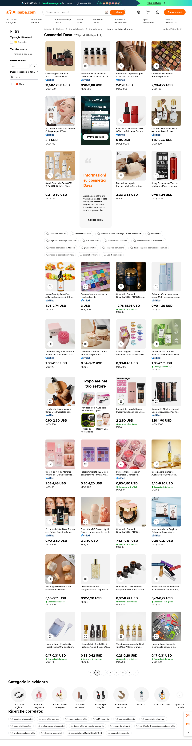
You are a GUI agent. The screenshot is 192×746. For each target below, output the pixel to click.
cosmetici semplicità (113, 248)
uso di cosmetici (113, 255)
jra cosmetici (88, 248)
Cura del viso (95, 29)
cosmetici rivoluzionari (153, 719)
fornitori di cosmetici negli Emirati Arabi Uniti (119, 233)
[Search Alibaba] (74, 12)
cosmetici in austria (21, 726)
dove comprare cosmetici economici (148, 248)
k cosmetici (154, 233)
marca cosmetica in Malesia (60, 248)
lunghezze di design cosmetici (61, 241)
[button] (107, 12)
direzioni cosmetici (51, 733)
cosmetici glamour (49, 719)
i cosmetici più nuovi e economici (87, 726)
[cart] (148, 12)
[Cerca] (117, 12)
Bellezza (60, 29)
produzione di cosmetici (22, 733)
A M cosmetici (101, 719)
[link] (188, 715)
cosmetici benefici (125, 719)
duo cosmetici (91, 241)
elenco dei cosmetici (76, 719)
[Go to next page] (136, 672)
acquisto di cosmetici (21, 719)
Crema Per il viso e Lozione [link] (120, 29)
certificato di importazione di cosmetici (155, 726)
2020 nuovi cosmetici (116, 241)
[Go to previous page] (91, 672)
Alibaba (47, 29)
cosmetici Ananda (56, 233)
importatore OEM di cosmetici (148, 241)
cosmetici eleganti (120, 726)
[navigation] (24, 351)
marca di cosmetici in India (60, 255)
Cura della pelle (76, 29)
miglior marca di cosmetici (51, 726)
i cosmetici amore (81, 233)
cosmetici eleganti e (118, 733)
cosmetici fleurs (89, 255)
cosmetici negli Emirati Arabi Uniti (85, 733)
